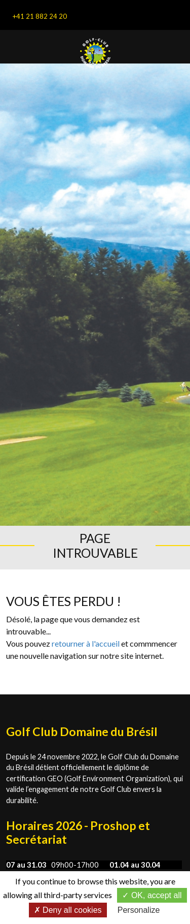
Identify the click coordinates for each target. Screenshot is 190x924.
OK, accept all (151, 895)
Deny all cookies (68, 910)
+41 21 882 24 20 (39, 16)
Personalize (139, 910)
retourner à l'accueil (86, 643)
